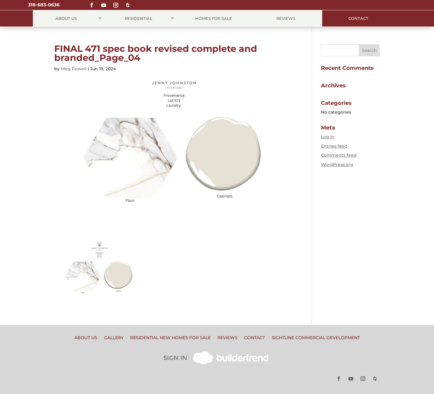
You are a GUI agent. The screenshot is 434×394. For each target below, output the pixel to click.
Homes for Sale (213, 18)
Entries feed (334, 146)
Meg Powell (73, 68)
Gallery (114, 338)
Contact (358, 18)
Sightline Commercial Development (316, 338)
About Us (66, 18)
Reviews (285, 18)
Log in (328, 136)
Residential (138, 18)
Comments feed (339, 155)
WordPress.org (337, 164)
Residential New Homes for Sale (170, 338)
